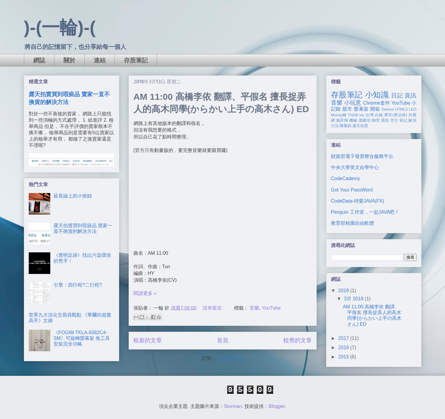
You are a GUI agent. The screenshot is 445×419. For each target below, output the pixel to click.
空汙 (394, 120)
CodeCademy (345, 178)
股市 (347, 108)
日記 (397, 95)
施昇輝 (342, 120)
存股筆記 (136, 60)
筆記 (403, 120)
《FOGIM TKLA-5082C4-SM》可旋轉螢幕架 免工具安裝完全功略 (82, 338)
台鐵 (379, 115)
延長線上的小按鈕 (73, 195)
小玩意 (353, 103)
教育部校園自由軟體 (352, 223)
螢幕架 (361, 108)
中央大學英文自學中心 (355, 167)
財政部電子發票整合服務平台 (362, 156)
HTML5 (401, 109)
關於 (69, 60)
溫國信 (364, 120)
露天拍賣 (360, 125)
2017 (344, 338)
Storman (233, 406)
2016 (344, 347)
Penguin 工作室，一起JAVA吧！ (365, 212)
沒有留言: (213, 308)
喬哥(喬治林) (395, 115)
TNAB (353, 115)
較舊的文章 (297, 340)
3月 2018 (354, 298)
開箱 (375, 108)
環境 (385, 120)
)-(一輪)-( (60, 27)
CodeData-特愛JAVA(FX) (357, 201)
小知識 (377, 95)
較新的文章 (147, 340)
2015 (344, 356)
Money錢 (339, 115)
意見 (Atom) (230, 358)
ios (361, 115)
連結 (100, 60)
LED (413, 109)
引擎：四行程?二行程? (78, 284)
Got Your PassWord (352, 189)
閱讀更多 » (145, 293)
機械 (353, 120)
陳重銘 (345, 125)
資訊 (410, 95)
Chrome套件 (376, 102)
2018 (344, 290)
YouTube (271, 308)
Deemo (388, 109)
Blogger (276, 406)
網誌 (39, 60)
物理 (376, 120)
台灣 (369, 115)
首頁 (222, 340)
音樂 (254, 308)
